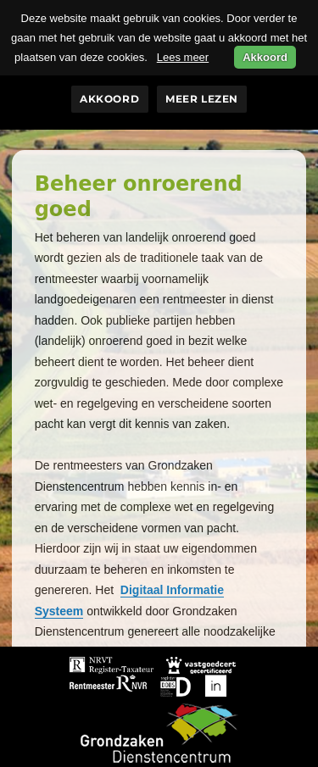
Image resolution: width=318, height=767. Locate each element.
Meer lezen (201, 98)
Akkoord (109, 98)
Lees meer (183, 57)
